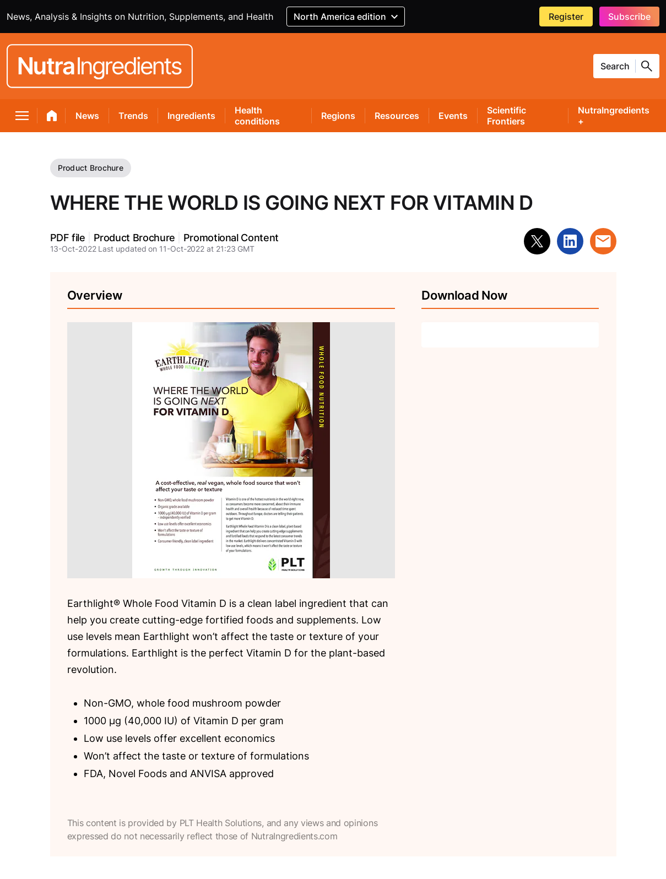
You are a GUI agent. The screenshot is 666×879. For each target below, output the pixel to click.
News (87, 115)
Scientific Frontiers (506, 115)
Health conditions (257, 115)
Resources (397, 115)
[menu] (22, 118)
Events (453, 115)
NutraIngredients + (613, 115)
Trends (133, 115)
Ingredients (191, 115)
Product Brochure (90, 167)
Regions (338, 115)
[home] (52, 118)
